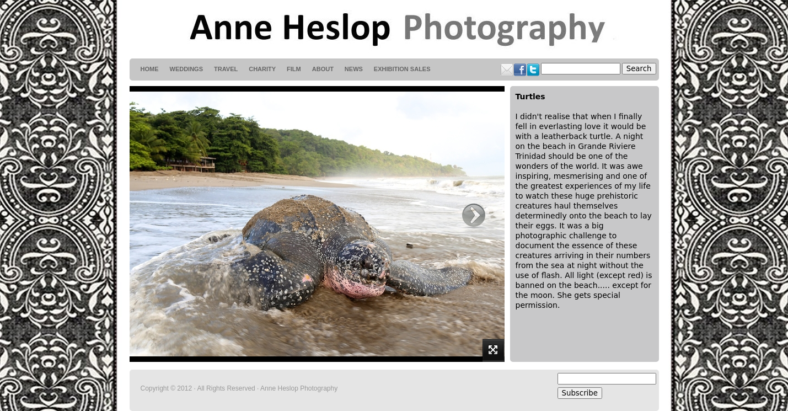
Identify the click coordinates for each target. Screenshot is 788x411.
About (323, 69)
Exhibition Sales (402, 69)
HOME (150, 69)
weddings (186, 69)
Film (294, 69)
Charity (262, 69)
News (354, 69)
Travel (226, 69)
